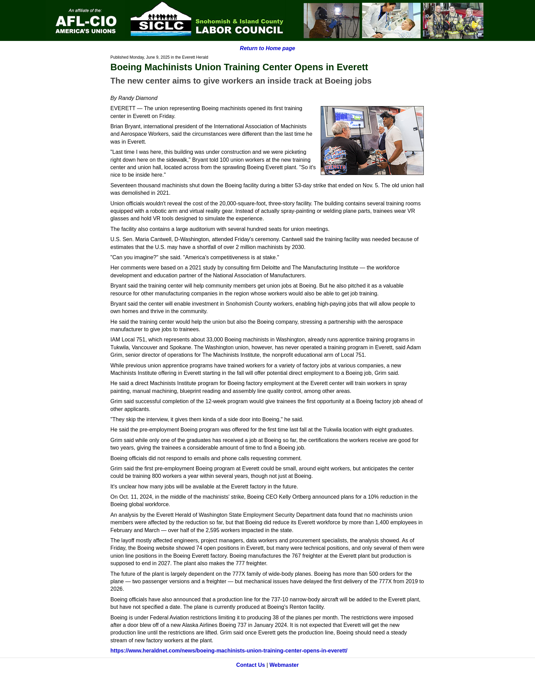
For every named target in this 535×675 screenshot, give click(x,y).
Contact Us (250, 665)
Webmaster (284, 665)
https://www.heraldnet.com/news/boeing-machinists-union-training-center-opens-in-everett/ (229, 651)
